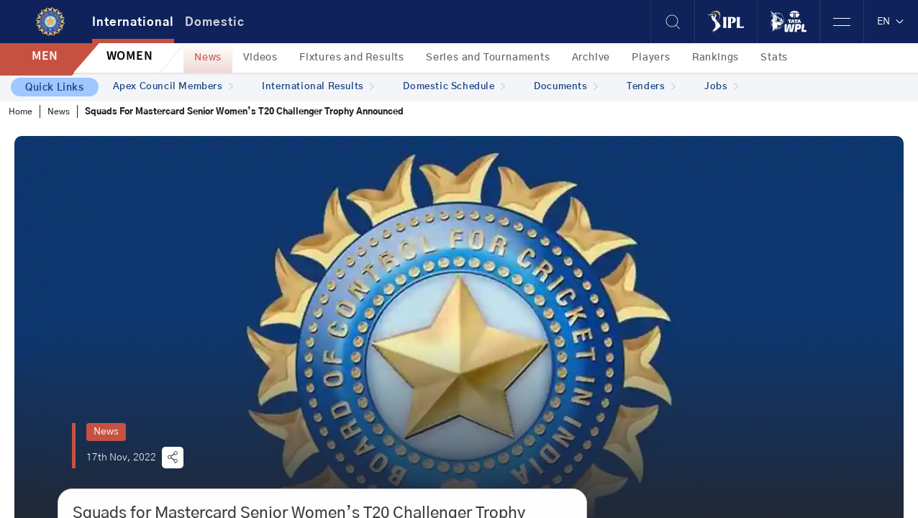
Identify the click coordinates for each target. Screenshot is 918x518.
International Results (318, 86)
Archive (591, 58)
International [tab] (133, 22)
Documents (566, 86)
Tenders (651, 86)
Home (20, 111)
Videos (260, 58)
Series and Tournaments (488, 58)
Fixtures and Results (351, 58)
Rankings (715, 58)
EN (891, 21)
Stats (774, 58)
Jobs (721, 86)
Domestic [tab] (215, 22)
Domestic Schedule (454, 86)
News (208, 58)
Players (651, 58)
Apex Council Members (173, 86)
